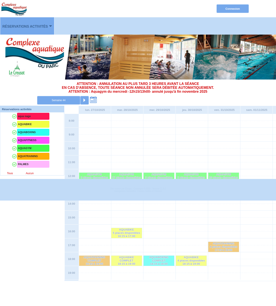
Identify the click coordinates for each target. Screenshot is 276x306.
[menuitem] (27, 26)
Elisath (128, 294)
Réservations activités (25, 26)
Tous (10, 173)
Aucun (30, 173)
